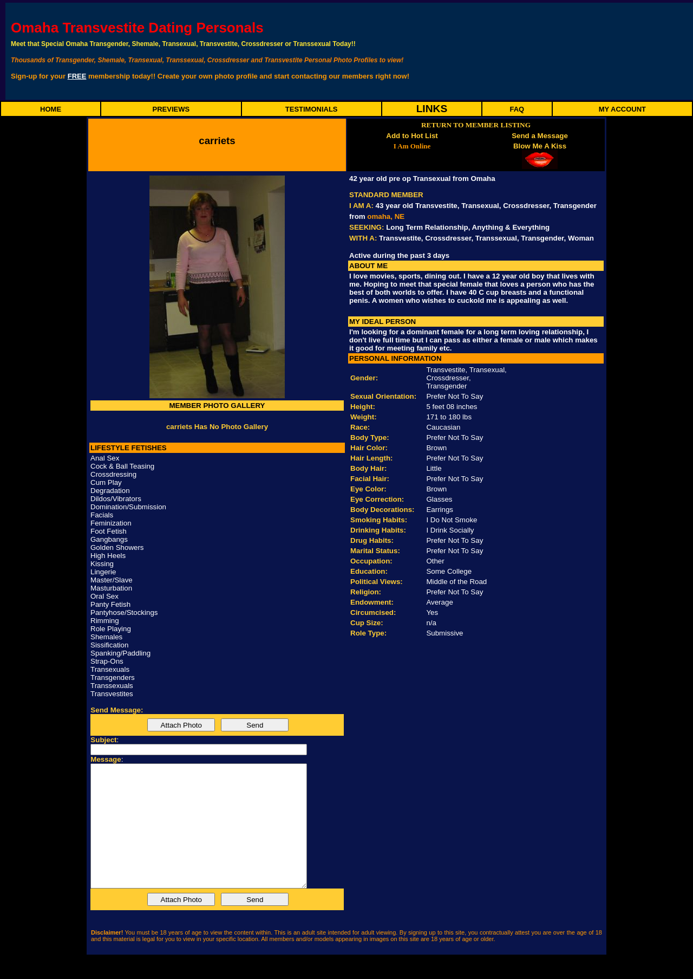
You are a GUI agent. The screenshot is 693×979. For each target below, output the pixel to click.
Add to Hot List (412, 136)
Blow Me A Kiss (539, 146)
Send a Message (540, 136)
